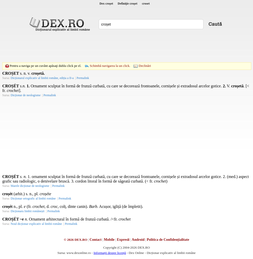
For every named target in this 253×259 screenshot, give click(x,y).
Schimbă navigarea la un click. (110, 66)
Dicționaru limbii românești (27, 211)
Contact (95, 240)
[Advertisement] (126, 46)
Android (138, 240)
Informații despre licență (110, 253)
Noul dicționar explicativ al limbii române (36, 224)
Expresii (123, 240)
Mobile (109, 240)
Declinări (145, 66)
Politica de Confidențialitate (168, 240)
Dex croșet (106, 3)
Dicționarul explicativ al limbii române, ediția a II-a (42, 78)
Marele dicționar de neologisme (30, 186)
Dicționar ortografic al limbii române (33, 198)
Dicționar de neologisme (26, 95)
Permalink (83, 78)
